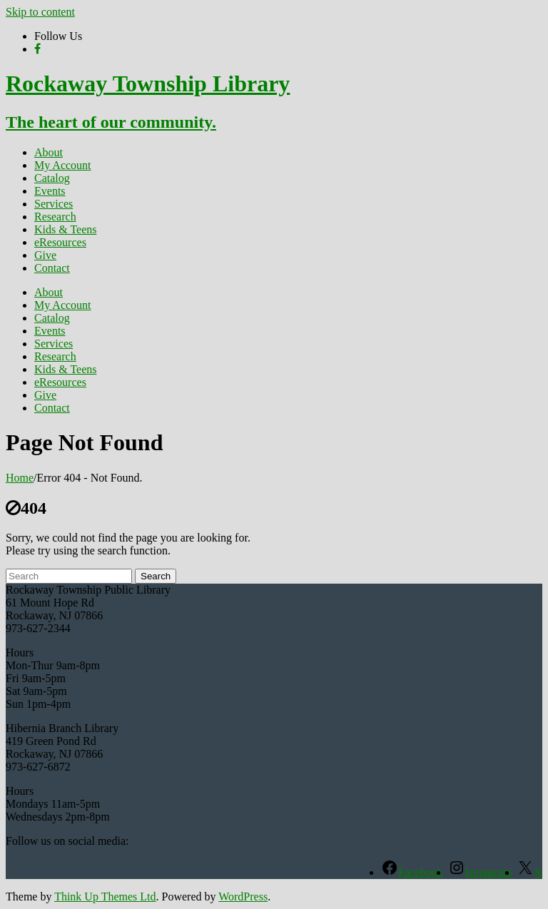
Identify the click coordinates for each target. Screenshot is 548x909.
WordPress (243, 896)
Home (20, 478)
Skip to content (40, 12)
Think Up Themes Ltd (105, 896)
